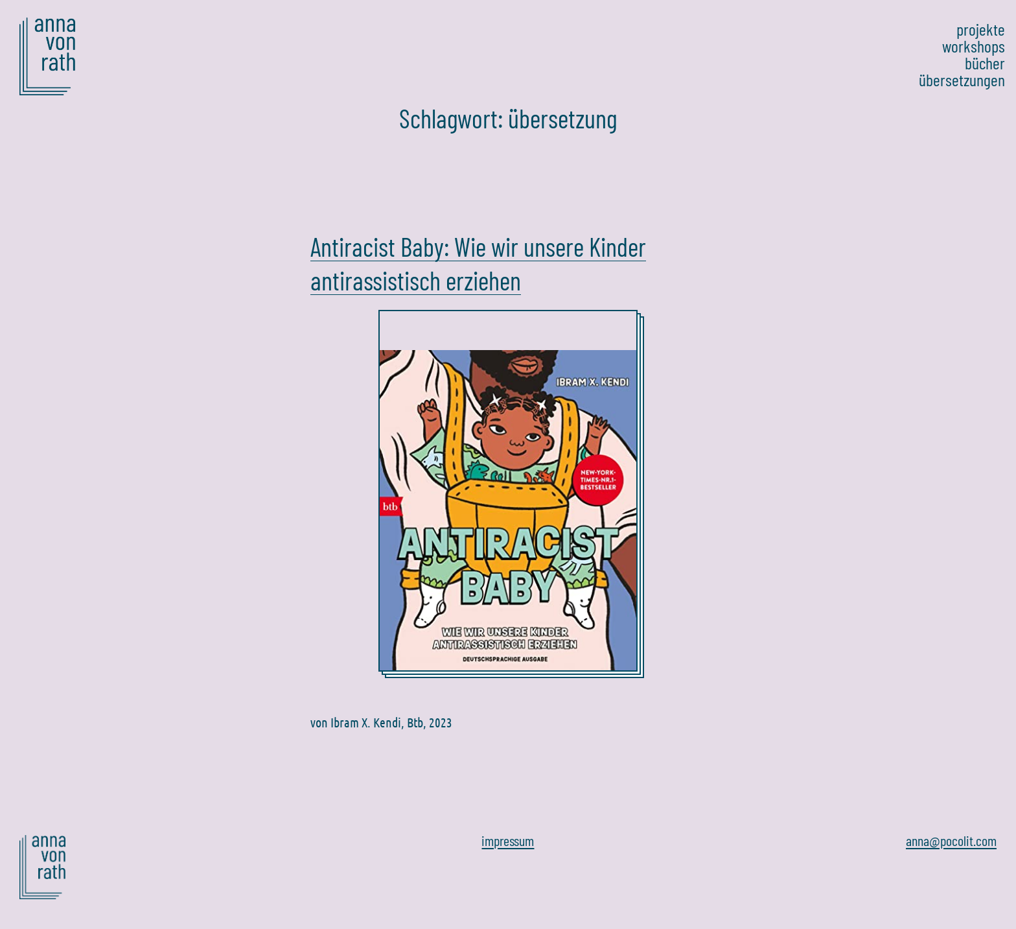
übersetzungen (962, 79)
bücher (985, 62)
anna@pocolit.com (951, 840)
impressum (507, 840)
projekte (980, 29)
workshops (973, 46)
